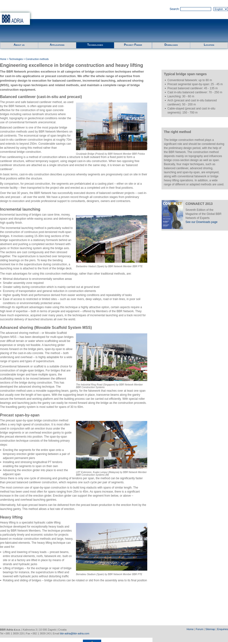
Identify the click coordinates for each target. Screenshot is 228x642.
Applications (57, 44)
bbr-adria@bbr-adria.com (74, 633)
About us (19, 44)
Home (3, 59)
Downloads (171, 44)
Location (209, 44)
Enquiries (222, 629)
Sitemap (210, 629)
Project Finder (133, 44)
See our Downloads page (201, 222)
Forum (199, 629)
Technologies (95, 44)
